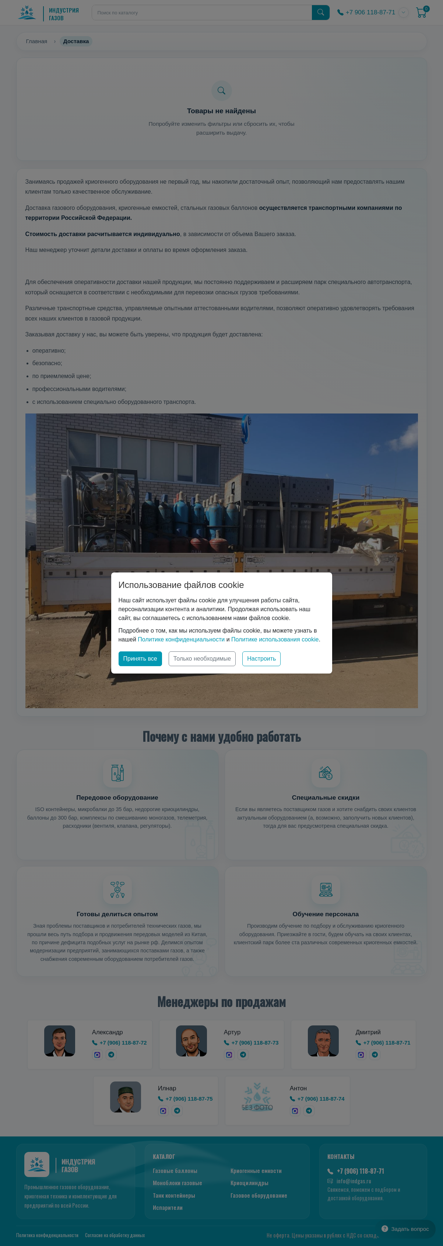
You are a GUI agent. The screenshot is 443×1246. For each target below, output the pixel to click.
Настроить (261, 658)
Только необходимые (202, 658)
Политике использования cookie (275, 639)
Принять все (140, 658)
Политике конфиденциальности (181, 639)
